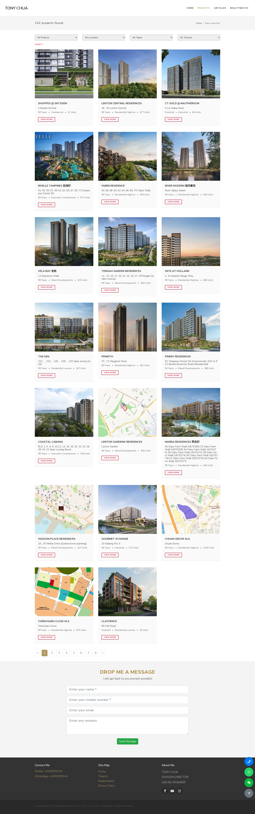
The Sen (43, 356)
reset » (39, 44)
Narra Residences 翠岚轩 (182, 442)
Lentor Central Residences (121, 103)
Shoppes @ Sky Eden (52, 103)
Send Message (127, 741)
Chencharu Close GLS (53, 621)
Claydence (109, 621)
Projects (103, 776)
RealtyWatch (239, 8)
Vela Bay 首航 (47, 271)
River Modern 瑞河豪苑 (180, 186)
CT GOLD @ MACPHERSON (182, 103)
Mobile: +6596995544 (48, 771)
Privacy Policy (106, 786)
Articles (220, 8)
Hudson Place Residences (56, 539)
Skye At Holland (177, 271)
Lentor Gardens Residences (121, 442)
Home (199, 23)
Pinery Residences (178, 356)
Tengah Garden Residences (121, 271)
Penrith (107, 356)
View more (47, 119)
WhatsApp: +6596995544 (51, 776)
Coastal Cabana (50, 442)
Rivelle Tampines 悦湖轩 (54, 186)
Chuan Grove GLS (177, 539)
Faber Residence (113, 186)
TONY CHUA (16, 8)
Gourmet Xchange (114, 539)
